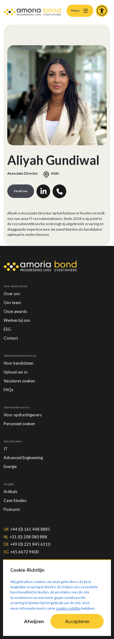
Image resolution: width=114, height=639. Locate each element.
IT (6, 448)
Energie (10, 466)
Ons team (12, 302)
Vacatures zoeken (19, 380)
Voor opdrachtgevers (23, 414)
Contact (11, 338)
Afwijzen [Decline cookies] (34, 621)
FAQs (8, 389)
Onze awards (15, 311)
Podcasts (12, 509)
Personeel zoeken (19, 423)
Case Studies (15, 500)
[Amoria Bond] (32, 10)
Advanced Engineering (23, 457)
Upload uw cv (16, 372)
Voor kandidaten (18, 363)
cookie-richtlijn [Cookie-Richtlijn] (68, 608)
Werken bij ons (17, 320)
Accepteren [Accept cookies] (77, 621)
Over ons (12, 293)
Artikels (10, 491)
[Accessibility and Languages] (101, 10)
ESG (7, 329)
